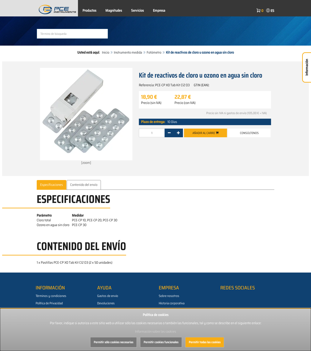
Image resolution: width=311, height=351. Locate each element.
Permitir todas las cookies (205, 342)
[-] (169, 133)
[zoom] (86, 116)
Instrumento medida (128, 52)
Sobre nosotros (169, 295)
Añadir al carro (205, 133)
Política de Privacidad (49, 303)
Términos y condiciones (51, 295)
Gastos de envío (107, 295)
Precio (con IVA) (185, 103)
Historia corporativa (171, 303)
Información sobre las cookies (155, 331)
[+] (178, 133)
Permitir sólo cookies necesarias (113, 342)
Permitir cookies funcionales (161, 342)
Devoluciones (106, 303)
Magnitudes (113, 10)
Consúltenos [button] (249, 133)
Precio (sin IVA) (151, 103)
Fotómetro (154, 52)
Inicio (105, 52)
